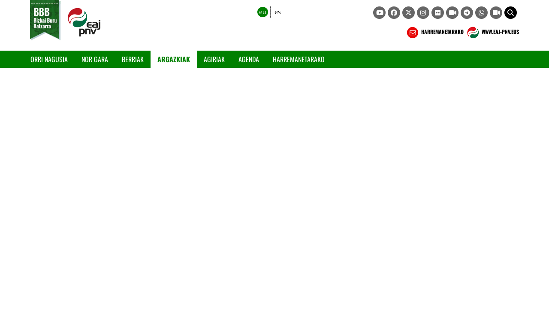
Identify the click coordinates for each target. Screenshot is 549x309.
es (277, 12)
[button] (510, 12)
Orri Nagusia (49, 59)
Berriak (133, 59)
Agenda (248, 59)
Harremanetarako (299, 59)
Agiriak (214, 59)
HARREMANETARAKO (434, 32)
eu (262, 12)
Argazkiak (173, 59)
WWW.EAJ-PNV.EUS (492, 32)
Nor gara (94, 59)
